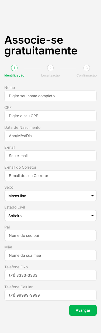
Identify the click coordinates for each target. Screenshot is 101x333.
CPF (8, 108)
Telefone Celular (18, 287)
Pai (7, 227)
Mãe (8, 247)
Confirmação (86, 75)
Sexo (8, 187)
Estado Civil (14, 207)
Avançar (83, 310)
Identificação (14, 75)
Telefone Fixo (16, 267)
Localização (50, 75)
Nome (9, 88)
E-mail (9, 147)
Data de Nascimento (22, 128)
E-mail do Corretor (20, 167)
